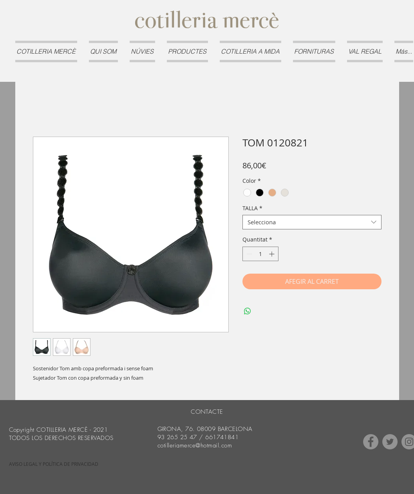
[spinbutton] (260, 254)
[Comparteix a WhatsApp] (247, 311)
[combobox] (311, 222)
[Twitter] (390, 441)
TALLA (252, 208)
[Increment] (272, 254)
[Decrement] (248, 254)
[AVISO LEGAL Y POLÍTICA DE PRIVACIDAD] (53, 464)
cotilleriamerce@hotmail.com (194, 445)
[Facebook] (370, 441)
